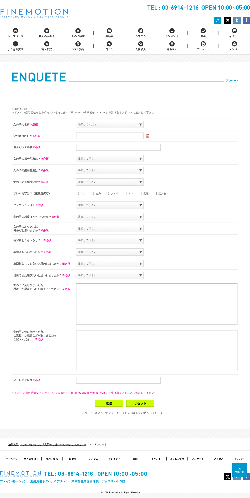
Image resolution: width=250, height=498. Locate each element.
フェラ (113, 193)
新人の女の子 (31, 459)
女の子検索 (52, 459)
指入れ (160, 193)
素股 (144, 193)
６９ (129, 193)
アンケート (198, 459)
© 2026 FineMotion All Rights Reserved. (121, 492)
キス (81, 193)
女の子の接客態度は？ (31, 170)
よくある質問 (177, 459)
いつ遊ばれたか (26, 136)
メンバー (239, 459)
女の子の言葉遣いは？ (31, 182)
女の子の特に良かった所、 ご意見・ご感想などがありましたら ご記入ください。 (35, 335)
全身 (96, 193)
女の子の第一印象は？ (31, 158)
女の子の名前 (25, 124)
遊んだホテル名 (26, 147)
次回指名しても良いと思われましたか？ (41, 263)
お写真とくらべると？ (32, 240)
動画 (135, 459)
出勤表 (72, 459)
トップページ (10, 459)
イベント (156, 459)
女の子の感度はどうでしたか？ (36, 216)
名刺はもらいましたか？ (32, 252)
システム (93, 459)
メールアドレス (26, 380)
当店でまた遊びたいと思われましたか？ (41, 275)
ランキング (115, 459)
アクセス (218, 459)
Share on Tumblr (237, 20)
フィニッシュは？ (28, 205)
